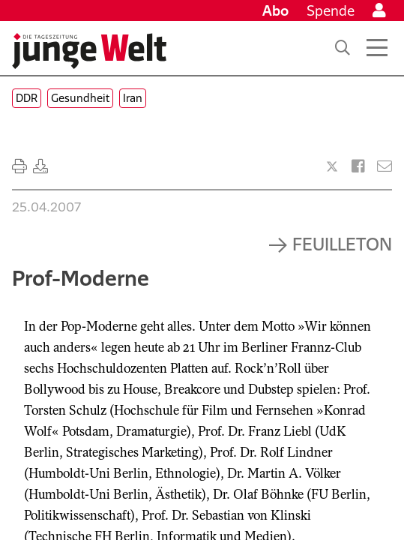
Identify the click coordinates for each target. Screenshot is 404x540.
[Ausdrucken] (19, 167)
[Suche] (342, 48)
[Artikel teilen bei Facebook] (358, 167)
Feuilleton (342, 243)
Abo (275, 11)
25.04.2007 (46, 207)
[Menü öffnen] (377, 48)
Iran (132, 98)
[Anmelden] (379, 11)
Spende (331, 11)
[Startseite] (89, 51)
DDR (26, 98)
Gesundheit (80, 98)
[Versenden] (384, 167)
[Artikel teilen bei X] (332, 166)
